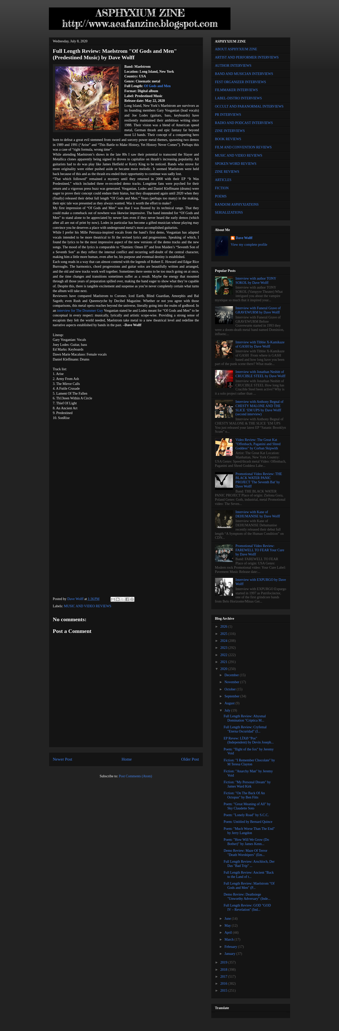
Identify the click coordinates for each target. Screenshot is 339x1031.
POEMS (221, 196)
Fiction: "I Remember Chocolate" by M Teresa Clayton (249, 762)
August (230, 703)
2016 (224, 983)
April (229, 932)
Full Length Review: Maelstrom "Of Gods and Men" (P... (249, 886)
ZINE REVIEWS (227, 172)
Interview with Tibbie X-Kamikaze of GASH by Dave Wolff (259, 344)
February (231, 947)
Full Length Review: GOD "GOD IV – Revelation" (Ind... (247, 907)
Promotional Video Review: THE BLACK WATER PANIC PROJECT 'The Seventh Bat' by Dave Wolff (258, 480)
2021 (224, 662)
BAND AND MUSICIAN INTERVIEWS (244, 74)
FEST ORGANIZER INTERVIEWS (240, 82)
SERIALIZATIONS (229, 212)
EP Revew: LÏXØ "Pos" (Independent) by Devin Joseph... (249, 740)
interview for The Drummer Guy (80, 310)
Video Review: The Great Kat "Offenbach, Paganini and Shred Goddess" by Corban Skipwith (257, 444)
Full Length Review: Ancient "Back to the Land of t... (249, 875)
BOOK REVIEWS (228, 139)
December (232, 675)
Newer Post (62, 759)
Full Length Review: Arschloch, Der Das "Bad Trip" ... (249, 864)
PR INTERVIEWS (228, 115)
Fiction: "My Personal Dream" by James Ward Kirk (247, 784)
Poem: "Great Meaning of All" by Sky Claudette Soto (247, 806)
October (231, 689)
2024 (224, 641)
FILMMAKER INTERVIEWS (236, 90)
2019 (224, 962)
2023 (224, 648)
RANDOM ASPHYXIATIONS (237, 204)
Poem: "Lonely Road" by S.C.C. (246, 815)
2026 (224, 626)
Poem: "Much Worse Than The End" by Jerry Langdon (249, 831)
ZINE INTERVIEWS (230, 131)
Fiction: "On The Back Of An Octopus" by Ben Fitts (244, 795)
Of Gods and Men (157, 86)
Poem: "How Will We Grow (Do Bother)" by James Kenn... (246, 842)
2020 (224, 669)
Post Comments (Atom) (135, 776)
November (232, 682)
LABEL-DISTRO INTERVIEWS (238, 98)
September (232, 696)
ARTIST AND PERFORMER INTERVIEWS (247, 57)
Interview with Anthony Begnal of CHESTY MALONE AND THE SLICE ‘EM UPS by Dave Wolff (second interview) (259, 408)
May (228, 925)
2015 (224, 990)
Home (126, 759)
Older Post (190, 759)
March (229, 939)
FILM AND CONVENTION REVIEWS (243, 147)
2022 (224, 655)
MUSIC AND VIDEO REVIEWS (87, 606)
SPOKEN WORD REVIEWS (235, 164)
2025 (224, 634)
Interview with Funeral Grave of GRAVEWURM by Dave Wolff (258, 310)
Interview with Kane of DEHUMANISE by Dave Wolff (257, 514)
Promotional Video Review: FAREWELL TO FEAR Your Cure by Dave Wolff (259, 550)
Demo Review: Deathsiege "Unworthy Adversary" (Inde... (247, 897)
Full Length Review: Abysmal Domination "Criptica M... (245, 718)
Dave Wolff (244, 238)
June (228, 918)
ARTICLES (223, 180)
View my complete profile (249, 244)
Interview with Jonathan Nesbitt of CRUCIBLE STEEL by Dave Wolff (260, 374)
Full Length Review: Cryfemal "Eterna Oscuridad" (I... (245, 729)
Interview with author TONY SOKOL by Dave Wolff (255, 281)
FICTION (222, 188)
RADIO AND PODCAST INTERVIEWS (244, 123)
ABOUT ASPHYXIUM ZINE (236, 49)
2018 (224, 969)
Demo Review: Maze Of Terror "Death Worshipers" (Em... (245, 853)
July (228, 710)
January (230, 954)
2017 (224, 976)
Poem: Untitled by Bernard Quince (248, 822)
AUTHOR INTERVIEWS (233, 65)
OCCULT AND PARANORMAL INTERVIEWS (249, 106)
